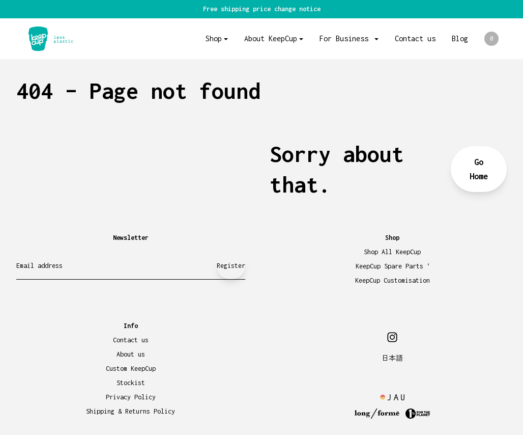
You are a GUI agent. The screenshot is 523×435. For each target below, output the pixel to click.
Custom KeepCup (131, 368)
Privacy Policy (131, 397)
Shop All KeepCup (392, 252)
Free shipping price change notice (262, 9)
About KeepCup (270, 38)
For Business (345, 38)
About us (131, 354)
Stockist (131, 383)
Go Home (479, 169)
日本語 (392, 358)
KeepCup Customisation (392, 280)
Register (231, 265)
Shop (214, 38)
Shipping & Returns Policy (130, 411)
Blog (460, 38)
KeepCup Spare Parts (392, 266)
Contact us (415, 38)
